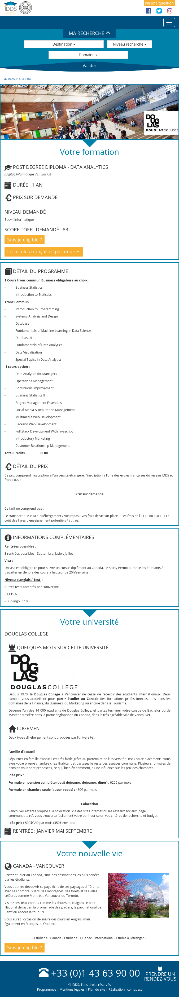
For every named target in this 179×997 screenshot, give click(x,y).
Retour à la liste (17, 79)
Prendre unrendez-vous (160, 974)
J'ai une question (159, 3)
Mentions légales (72, 989)
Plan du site (96, 989)
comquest (134, 989)
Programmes (46, 989)
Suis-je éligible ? (24, 239)
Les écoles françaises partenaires (43, 251)
